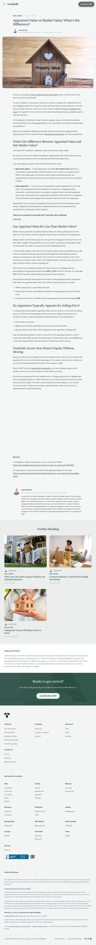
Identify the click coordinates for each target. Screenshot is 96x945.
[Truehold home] (12, 3)
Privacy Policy (60, 939)
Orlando (38, 798)
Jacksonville (39, 791)
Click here (17, 219)
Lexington (8, 815)
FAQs (67, 732)
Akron (6, 798)
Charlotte (68, 826)
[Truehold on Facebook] (88, 939)
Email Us (7, 758)
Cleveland (8, 788)
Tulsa (37, 815)
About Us (38, 729)
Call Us (6, 754)
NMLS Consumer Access (39, 926)
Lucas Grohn (22, 30)
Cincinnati (8, 791)
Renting (68, 736)
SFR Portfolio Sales (11, 740)
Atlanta (7, 836)
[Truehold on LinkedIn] (91, 939)
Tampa (37, 788)
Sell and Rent (9, 732)
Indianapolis (69, 811)
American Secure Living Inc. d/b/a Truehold (17, 888)
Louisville (7, 811)
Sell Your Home (10, 729)
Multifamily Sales (10, 736)
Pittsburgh (8, 826)
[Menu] (4, 4)
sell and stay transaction (54, 134)
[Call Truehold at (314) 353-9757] (86, 4)
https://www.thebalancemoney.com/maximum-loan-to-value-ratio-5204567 (43, 465)
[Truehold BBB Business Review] (16, 856)
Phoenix (7, 850)
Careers (38, 736)
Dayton (7, 801)
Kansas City (69, 791)
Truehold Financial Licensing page (20, 926)
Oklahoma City (40, 811)
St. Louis (68, 788)
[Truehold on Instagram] (85, 939)
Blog (67, 729)
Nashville (38, 836)
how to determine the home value (44, 95)
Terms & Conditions (74, 939)
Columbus (8, 794)
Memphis (38, 839)
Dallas (67, 836)
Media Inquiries (10, 762)
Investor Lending (10, 744)
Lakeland (38, 794)
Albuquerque (40, 826)
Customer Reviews (42, 732)
